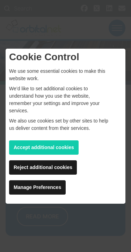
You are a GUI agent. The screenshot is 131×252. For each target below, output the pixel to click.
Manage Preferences (37, 187)
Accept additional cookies (44, 147)
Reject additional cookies (43, 167)
